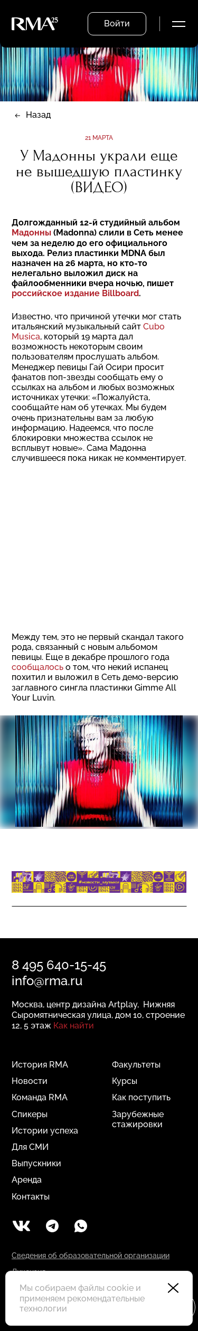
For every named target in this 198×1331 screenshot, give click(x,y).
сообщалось (37, 667)
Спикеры (30, 1114)
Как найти (73, 1026)
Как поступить (141, 1097)
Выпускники (36, 1163)
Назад (38, 115)
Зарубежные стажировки (138, 1119)
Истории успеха (45, 1131)
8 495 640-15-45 (59, 965)
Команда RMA (40, 1097)
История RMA (40, 1065)
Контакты (31, 1197)
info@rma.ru (47, 980)
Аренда (27, 1180)
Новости (30, 1081)
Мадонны (31, 233)
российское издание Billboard (75, 293)
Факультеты (136, 1065)
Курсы (124, 1081)
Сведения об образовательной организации (90, 1255)
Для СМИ (30, 1147)
